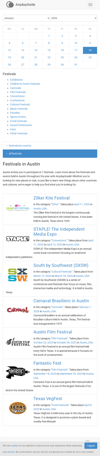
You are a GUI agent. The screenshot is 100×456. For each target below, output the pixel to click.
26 (9, 64)
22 (49, 57)
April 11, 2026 (82, 204)
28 (35, 64)
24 (75, 57)
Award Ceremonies (21, 125)
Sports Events (18, 116)
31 (75, 64)
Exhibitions (16, 79)
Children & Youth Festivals (25, 83)
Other (55, 204)
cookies (14, 445)
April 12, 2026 (55, 244)
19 (9, 57)
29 (49, 64)
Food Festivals (18, 121)
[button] (90, 4)
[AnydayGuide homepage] (20, 4)
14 (35, 50)
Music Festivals (19, 108)
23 (62, 57)
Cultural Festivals (20, 104)
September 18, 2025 (44, 373)
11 (90, 43)
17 (75, 50)
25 (90, 57)
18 (90, 50)
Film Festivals (18, 92)
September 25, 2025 (71, 373)
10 (75, 43)
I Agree (91, 445)
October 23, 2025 (43, 342)
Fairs (13, 129)
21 (35, 57)
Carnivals (15, 88)
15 (49, 50)
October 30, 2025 (67, 342)
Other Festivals (18, 133)
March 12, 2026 (42, 275)
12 (9, 50)
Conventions (17, 96)
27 (22, 64)
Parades (15, 112)
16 (62, 50)
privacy (11, 452)
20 (22, 57)
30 (62, 64)
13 (22, 50)
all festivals (15, 153)
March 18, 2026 (64, 275)
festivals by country (20, 145)
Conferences (17, 100)
